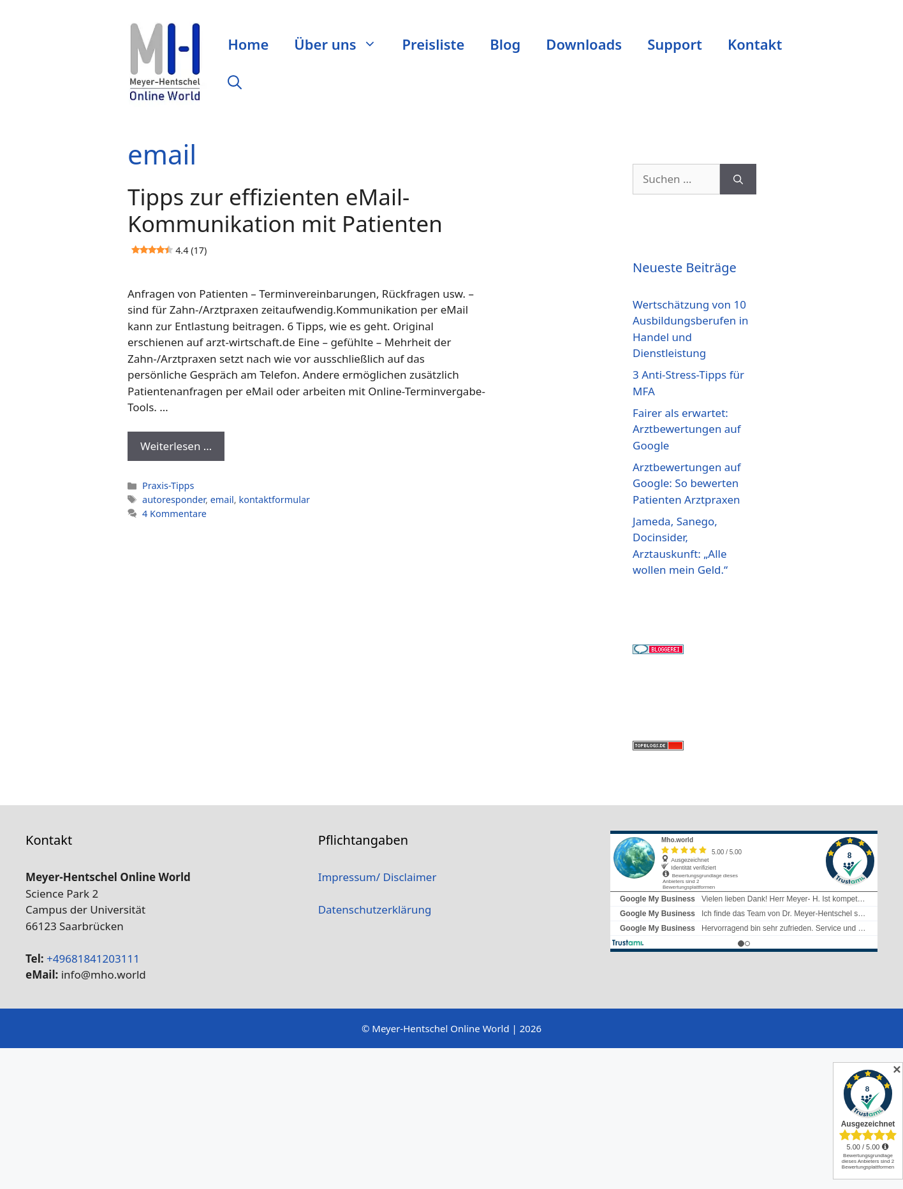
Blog (505, 44)
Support (674, 44)
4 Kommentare (174, 513)
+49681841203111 (93, 958)
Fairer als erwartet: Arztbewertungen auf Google (687, 429)
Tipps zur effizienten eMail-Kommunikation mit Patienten (285, 223)
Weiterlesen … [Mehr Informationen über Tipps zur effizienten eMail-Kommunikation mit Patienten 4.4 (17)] (176, 446)
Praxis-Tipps (168, 485)
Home (248, 44)
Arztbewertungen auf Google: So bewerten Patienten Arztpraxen (687, 483)
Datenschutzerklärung (375, 909)
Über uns (341, 44)
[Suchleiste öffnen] (234, 82)
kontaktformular (274, 499)
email (222, 499)
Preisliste (433, 44)
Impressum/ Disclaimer (377, 877)
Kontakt (755, 44)
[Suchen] (738, 179)
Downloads (584, 44)
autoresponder (173, 499)
